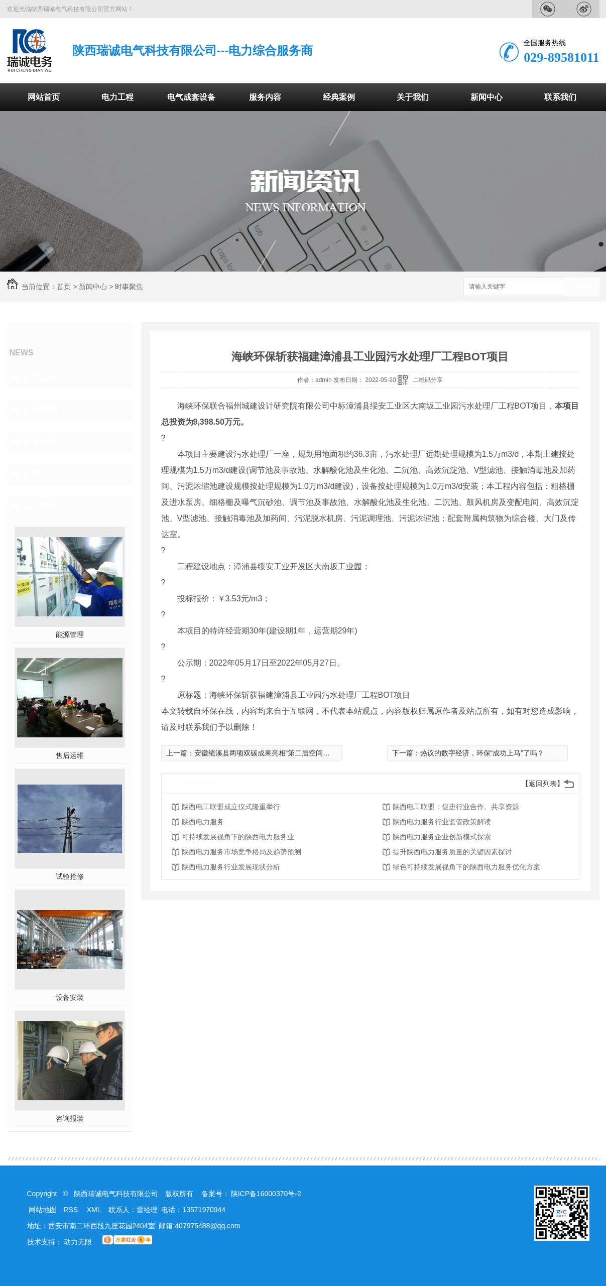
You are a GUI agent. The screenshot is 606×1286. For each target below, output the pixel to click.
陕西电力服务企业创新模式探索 (442, 837)
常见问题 (40, 410)
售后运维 (70, 755)
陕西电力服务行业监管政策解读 (442, 822)
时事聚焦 (129, 287)
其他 (31, 474)
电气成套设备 (191, 97)
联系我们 (560, 97)
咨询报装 (70, 1118)
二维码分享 (428, 379)
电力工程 (117, 97)
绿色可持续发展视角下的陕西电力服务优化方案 (466, 867)
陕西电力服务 (203, 822)
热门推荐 (40, 506)
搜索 (582, 287)
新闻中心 (486, 97)
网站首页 (44, 97)
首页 (64, 287)
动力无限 (78, 1242)
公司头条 (40, 377)
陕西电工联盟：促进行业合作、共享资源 (456, 807)
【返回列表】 (543, 784)
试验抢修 (70, 876)
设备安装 (70, 997)
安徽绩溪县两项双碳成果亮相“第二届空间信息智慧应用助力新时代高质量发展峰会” (323, 753)
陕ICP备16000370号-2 (266, 1194)
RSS (71, 1210)
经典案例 (339, 97)
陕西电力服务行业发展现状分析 (231, 867)
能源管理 (70, 634)
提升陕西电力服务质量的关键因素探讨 (452, 852)
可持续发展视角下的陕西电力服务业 (238, 837)
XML (95, 1210)
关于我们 (413, 97)
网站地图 (43, 1210)
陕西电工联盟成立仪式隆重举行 (231, 807)
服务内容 (265, 97)
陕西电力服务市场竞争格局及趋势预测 (241, 852)
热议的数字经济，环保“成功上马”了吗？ (482, 753)
